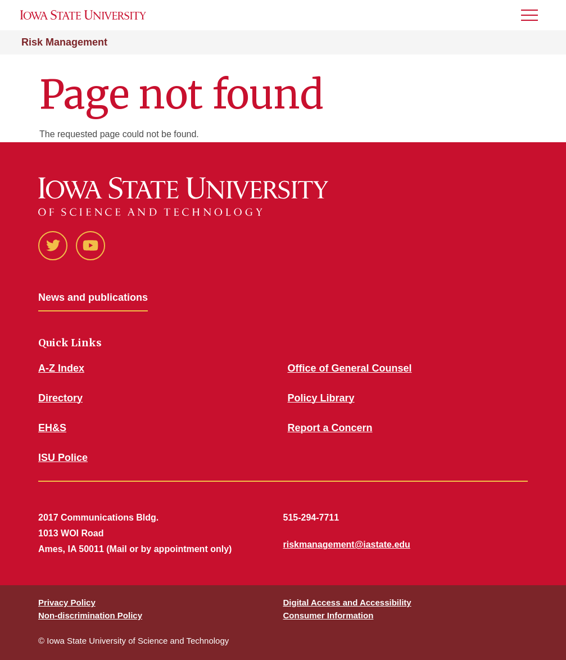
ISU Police (63, 457)
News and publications (93, 297)
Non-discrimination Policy (90, 615)
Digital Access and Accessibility (347, 602)
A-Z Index (61, 368)
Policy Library (321, 398)
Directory (60, 398)
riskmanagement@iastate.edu (346, 544)
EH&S (52, 427)
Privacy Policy (67, 602)
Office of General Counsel (350, 368)
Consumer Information (328, 615)
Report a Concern (330, 427)
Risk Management (64, 42)
